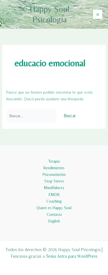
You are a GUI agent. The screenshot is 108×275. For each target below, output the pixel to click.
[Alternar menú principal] (97, 14)
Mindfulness (54, 187)
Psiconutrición (54, 174)
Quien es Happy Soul (54, 207)
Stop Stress (54, 181)
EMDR (54, 194)
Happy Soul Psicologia (49, 14)
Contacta (54, 214)
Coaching (54, 201)
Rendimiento (54, 168)
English (54, 221)
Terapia (54, 161)
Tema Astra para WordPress (71, 256)
